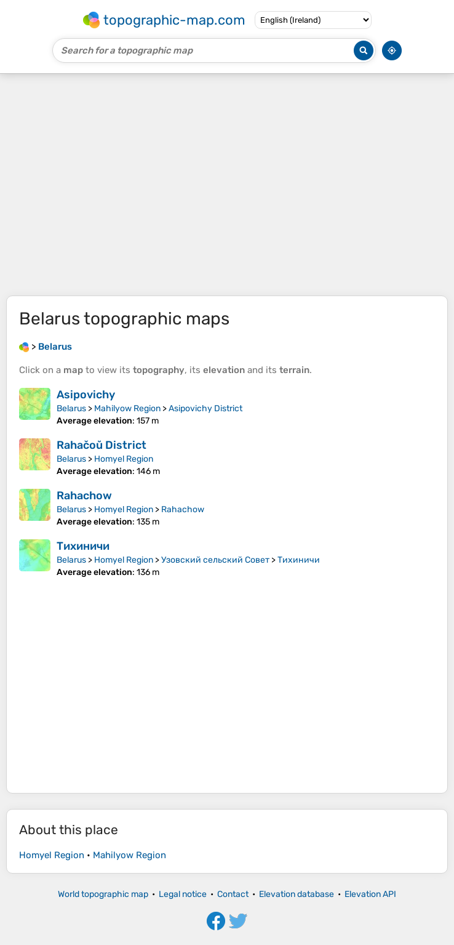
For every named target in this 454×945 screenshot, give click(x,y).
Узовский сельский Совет (215, 560)
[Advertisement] (227, 185)
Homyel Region (123, 459)
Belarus (71, 408)
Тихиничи (83, 546)
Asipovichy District (205, 408)
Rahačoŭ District (101, 445)
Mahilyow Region (127, 408)
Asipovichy (86, 394)
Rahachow (84, 495)
